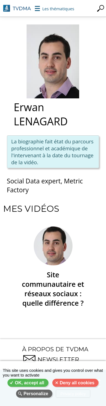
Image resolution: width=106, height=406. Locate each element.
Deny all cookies (77, 382)
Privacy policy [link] (73, 393)
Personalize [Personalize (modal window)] (36, 393)
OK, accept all (29, 382)
